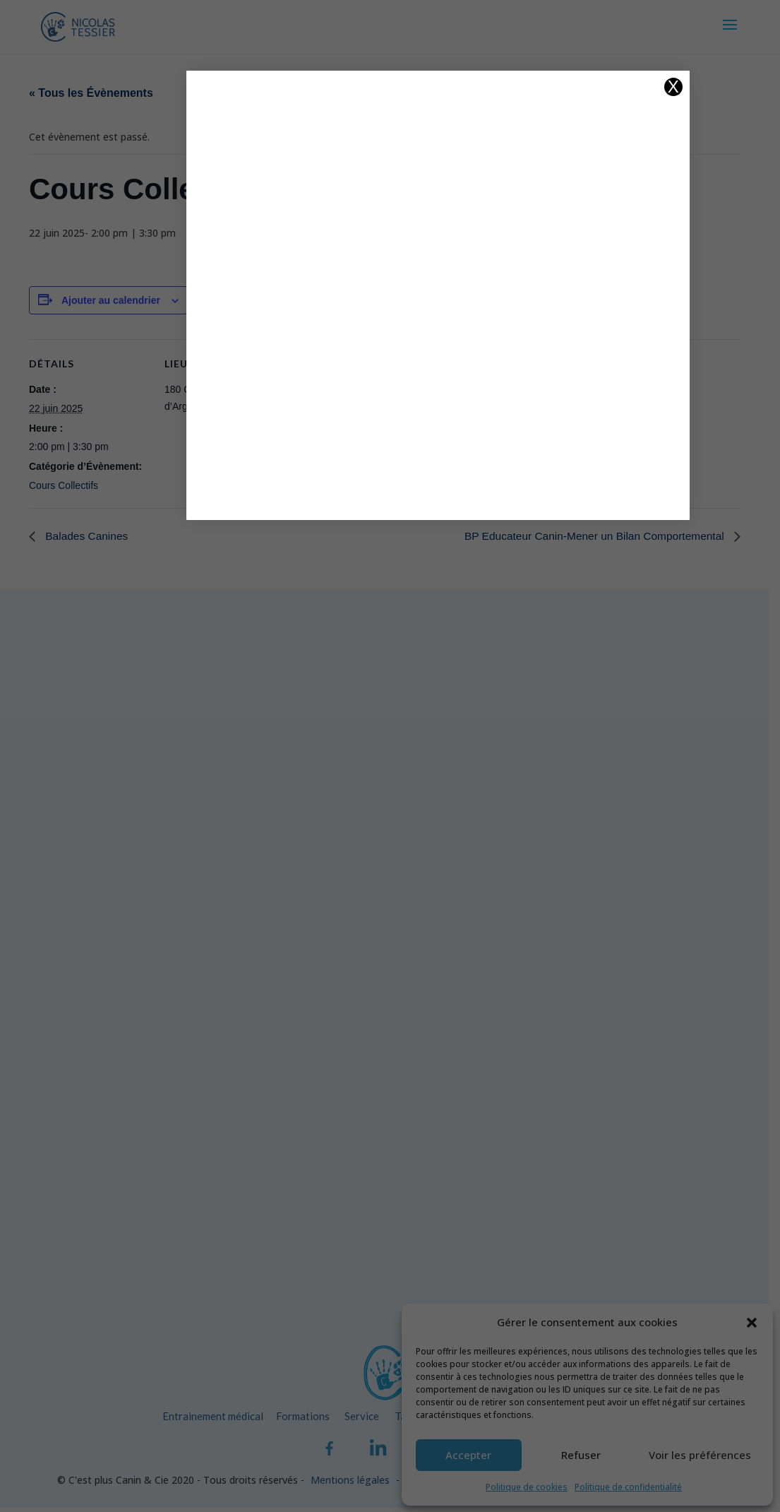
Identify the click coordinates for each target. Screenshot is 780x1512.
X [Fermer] (607, 87)
